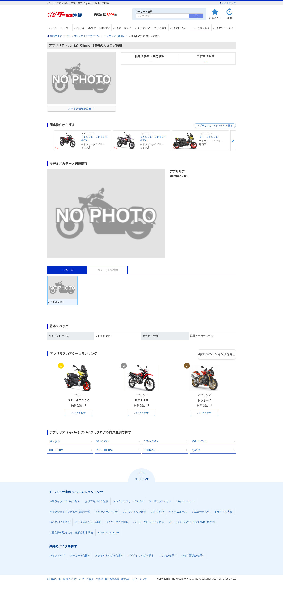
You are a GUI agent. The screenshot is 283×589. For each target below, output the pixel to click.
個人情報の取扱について (72, 580)
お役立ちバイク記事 (96, 502)
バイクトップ (57, 556)
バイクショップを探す (141, 556)
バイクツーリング (223, 27)
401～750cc (56, 450)
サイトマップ (227, 3)
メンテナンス (142, 27)
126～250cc (151, 442)
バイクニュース (178, 512)
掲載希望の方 (112, 580)
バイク (53, 27)
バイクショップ (122, 27)
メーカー (65, 27)
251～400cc (199, 442)
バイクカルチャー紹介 (87, 522)
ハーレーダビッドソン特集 (148, 522)
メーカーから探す (80, 556)
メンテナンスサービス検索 (128, 502)
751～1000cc (104, 450)
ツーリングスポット (160, 502)
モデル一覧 (67, 269)
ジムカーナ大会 (200, 512)
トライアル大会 (223, 512)
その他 (196, 450)
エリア (92, 27)
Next (233, 140)
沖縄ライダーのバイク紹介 (65, 502)
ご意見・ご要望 (94, 580)
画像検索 (104, 27)
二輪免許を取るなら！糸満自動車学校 (71, 533)
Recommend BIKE (108, 533)
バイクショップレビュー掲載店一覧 (70, 512)
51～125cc (102, 442)
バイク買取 (160, 27)
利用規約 (52, 580)
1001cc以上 (151, 450)
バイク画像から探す (192, 556)
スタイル (79, 27)
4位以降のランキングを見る (217, 354)
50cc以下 (54, 442)
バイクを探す (79, 413)
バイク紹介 (157, 512)
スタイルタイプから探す (109, 556)
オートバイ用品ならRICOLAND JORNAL (192, 522)
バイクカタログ (201, 27)
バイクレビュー (179, 27)
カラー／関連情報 (107, 269)
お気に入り (215, 18)
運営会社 (125, 580)
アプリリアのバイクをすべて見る (214, 125)
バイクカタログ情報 (116, 522)
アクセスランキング (106, 512)
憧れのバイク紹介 (60, 522)
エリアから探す (167, 556)
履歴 (229, 18)
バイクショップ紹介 (134, 512)
